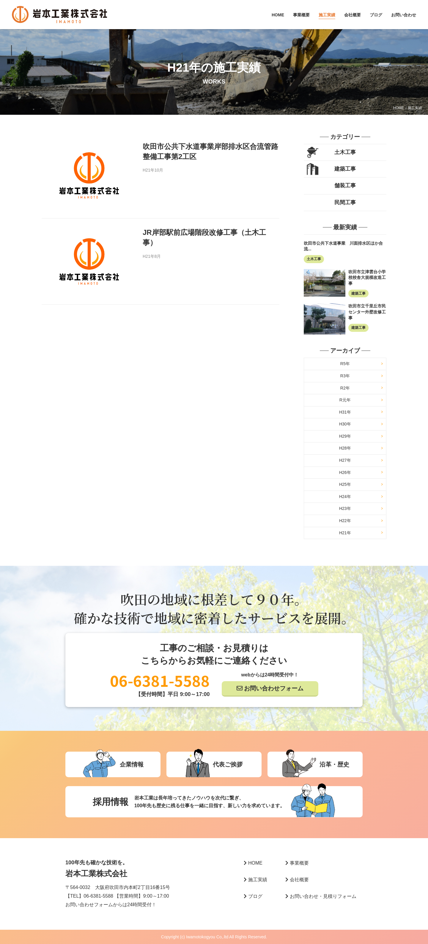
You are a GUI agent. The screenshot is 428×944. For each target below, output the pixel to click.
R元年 (345, 400)
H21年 (345, 532)
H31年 (345, 412)
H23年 (345, 508)
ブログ (376, 14)
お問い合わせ (403, 14)
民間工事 (345, 202)
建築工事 (345, 169)
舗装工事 (345, 186)
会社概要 (352, 14)
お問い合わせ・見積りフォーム (320, 896)
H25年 (345, 484)
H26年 (345, 472)
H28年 (345, 448)
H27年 (345, 460)
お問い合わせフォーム (273, 688)
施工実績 (327, 14)
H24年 (345, 496)
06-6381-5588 (160, 680)
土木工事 (345, 152)
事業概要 (301, 14)
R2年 (345, 388)
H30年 (345, 424)
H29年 (345, 436)
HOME (278, 14)
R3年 (345, 375)
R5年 (345, 363)
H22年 (345, 520)
